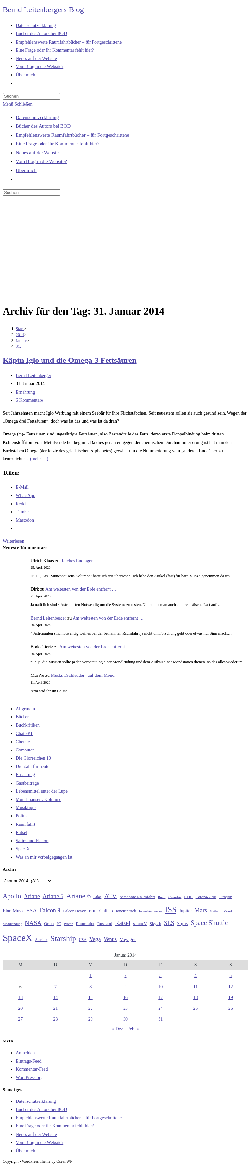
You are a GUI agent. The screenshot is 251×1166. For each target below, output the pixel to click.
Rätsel (21, 832)
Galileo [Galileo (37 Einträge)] (106, 910)
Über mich (26, 170)
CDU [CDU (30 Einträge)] (188, 897)
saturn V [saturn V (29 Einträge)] (140, 923)
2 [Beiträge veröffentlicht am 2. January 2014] (125, 975)
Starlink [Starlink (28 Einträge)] (41, 939)
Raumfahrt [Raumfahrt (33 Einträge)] (85, 923)
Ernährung (25, 392)
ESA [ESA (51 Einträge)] (31, 910)
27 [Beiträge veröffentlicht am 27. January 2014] (20, 1019)
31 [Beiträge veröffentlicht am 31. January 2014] (160, 1019)
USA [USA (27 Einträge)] (82, 940)
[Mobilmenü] (17, 104)
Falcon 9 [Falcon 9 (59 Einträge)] (50, 910)
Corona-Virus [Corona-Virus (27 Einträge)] (206, 897)
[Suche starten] (64, 193)
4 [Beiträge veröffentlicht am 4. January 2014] (195, 975)
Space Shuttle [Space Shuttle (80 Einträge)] (209, 923)
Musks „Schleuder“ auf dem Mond (82, 675)
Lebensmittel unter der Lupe (42, 791)
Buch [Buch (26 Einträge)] (162, 897)
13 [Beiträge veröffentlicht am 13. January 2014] (20, 997)
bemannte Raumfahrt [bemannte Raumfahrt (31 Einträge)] (137, 897)
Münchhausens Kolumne (38, 799)
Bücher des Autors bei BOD (43, 126)
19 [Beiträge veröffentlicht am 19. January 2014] (230, 997)
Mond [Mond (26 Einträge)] (227, 911)
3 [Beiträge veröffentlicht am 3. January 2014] (160, 975)
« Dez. (118, 1029)
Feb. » (133, 1029)
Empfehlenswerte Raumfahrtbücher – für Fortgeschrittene (72, 135)
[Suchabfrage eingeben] (31, 96)
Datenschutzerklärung (37, 117)
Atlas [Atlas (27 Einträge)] (97, 897)
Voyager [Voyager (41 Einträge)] (128, 939)
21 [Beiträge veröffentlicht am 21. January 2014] (55, 1008)
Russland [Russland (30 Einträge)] (104, 923)
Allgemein (25, 708)
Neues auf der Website (38, 152)
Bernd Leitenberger (33, 375)
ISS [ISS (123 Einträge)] (170, 909)
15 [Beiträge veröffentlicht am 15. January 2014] (90, 997)
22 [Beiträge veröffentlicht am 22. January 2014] (90, 1008)
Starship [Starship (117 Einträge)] (63, 938)
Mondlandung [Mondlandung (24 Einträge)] (12, 924)
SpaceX (23, 848)
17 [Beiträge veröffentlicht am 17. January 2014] (160, 997)
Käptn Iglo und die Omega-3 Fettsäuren (70, 360)
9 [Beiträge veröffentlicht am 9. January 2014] (125, 986)
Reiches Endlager (76, 560)
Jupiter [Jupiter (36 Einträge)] (185, 910)
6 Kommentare (29, 400)
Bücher (22, 716)
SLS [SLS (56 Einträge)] (169, 923)
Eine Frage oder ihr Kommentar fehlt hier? (58, 143)
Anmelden (25, 1052)
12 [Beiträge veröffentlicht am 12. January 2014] (230, 986)
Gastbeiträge (27, 783)
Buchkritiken (28, 725)
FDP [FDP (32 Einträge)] (92, 910)
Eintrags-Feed (29, 1061)
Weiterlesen (13, 541)
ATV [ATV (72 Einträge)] (110, 895)
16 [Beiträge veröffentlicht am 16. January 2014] (125, 997)
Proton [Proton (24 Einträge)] (68, 924)
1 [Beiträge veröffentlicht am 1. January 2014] (90, 975)
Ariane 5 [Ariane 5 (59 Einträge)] (53, 896)
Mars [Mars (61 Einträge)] (200, 910)
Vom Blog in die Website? (41, 161)
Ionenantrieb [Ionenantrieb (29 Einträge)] (126, 911)
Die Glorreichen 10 (33, 758)
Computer (25, 750)
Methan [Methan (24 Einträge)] (215, 911)
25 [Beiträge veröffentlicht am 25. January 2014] (195, 1008)
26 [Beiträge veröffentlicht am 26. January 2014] (230, 1008)
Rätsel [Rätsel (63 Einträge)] (122, 922)
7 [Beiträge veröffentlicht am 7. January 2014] (55, 986)
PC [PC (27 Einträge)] (59, 924)
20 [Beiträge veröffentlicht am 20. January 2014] (20, 1008)
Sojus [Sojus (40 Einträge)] (182, 923)
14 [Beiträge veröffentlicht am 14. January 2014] (55, 997)
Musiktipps (26, 807)
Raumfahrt (25, 824)
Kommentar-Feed (32, 1069)
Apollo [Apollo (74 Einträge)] (12, 895)
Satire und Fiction (32, 840)
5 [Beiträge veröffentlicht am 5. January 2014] (230, 975)
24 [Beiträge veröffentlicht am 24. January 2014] (160, 1008)
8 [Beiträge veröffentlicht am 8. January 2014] (90, 986)
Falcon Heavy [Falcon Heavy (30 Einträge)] (74, 911)
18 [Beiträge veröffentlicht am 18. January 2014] (195, 997)
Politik (22, 815)
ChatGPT (24, 733)
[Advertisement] (125, 251)
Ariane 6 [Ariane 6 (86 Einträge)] (78, 896)
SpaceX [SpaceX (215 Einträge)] (17, 938)
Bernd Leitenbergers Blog (43, 9)
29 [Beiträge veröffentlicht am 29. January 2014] (90, 1019)
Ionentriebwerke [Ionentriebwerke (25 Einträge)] (150, 911)
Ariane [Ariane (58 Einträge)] (32, 896)
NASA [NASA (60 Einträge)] (33, 923)
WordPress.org (29, 1077)
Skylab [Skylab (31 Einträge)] (155, 923)
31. (18, 346)
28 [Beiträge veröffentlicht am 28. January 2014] (55, 1019)
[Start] (20, 328)
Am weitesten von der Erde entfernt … (81, 589)
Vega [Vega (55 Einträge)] (95, 939)
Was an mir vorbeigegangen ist (44, 857)
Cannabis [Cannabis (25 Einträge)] (174, 897)
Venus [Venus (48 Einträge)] (110, 939)
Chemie (23, 741)
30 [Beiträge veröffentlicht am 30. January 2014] (125, 1019)
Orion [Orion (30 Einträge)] (49, 923)
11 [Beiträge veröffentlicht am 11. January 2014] (195, 986)
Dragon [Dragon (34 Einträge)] (225, 896)
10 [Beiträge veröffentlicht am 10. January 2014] (160, 986)
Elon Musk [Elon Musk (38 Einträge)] (13, 910)
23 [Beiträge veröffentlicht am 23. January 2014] (125, 1008)
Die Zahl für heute (32, 766)
